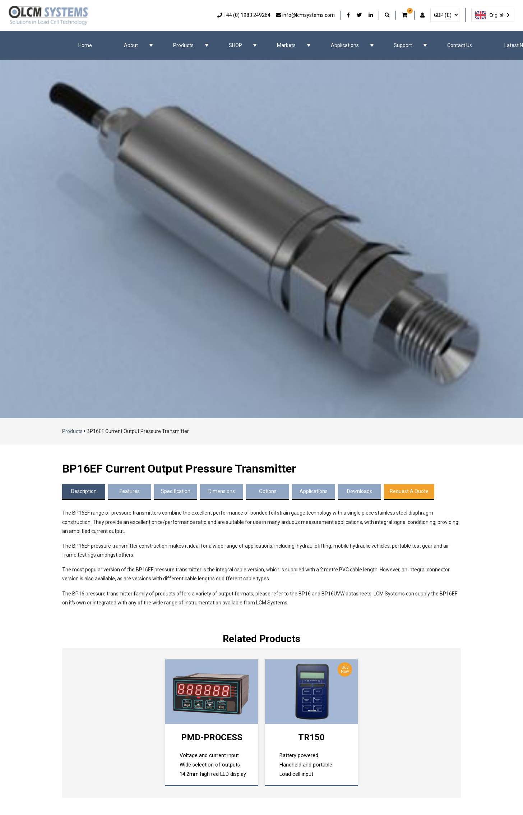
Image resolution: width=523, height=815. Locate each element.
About (131, 45)
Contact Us (459, 45)
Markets (286, 45)
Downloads (359, 491)
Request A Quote (409, 491)
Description (84, 491)
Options (268, 491)
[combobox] (492, 15)
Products (183, 45)
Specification (175, 491)
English (490, 15)
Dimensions (221, 491)
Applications (345, 45)
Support (403, 45)
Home (85, 45)
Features (130, 491)
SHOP (235, 45)
